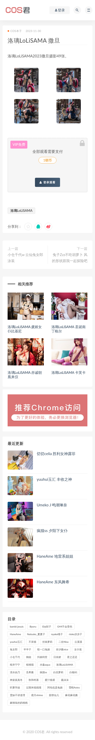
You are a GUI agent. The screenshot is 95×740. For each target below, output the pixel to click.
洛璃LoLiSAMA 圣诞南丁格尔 (68, 329)
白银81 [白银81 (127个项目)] (73, 672)
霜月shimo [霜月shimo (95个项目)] (37, 695)
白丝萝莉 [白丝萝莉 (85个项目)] (58, 672)
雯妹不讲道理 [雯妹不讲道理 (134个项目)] (17, 695)
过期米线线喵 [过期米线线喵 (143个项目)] (33, 687)
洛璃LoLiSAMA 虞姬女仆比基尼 (25, 329)
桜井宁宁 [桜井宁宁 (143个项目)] (15, 664)
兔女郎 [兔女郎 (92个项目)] (13, 649)
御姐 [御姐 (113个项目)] (28, 656)
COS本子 (15, 31)
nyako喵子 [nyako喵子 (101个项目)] (57, 634)
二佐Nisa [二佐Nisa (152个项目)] (63, 641)
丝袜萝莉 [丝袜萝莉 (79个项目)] (47, 641)
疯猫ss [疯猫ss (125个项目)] (43, 672)
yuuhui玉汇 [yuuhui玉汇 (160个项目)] (16, 641)
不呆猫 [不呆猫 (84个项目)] (32, 641)
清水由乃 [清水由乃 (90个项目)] (15, 672)
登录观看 (47, 182)
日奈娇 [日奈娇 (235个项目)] (57, 656)
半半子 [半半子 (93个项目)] (27, 649)
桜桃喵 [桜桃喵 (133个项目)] (30, 664)
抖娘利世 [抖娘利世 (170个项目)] (42, 656)
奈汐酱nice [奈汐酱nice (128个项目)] (62, 649)
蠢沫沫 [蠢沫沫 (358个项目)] (65, 679)
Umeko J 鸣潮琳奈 (52, 505)
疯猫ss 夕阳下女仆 (52, 530)
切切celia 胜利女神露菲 (56, 453)
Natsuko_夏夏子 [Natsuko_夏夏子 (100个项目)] (36, 634)
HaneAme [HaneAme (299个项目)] (15, 634)
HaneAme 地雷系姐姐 (55, 556)
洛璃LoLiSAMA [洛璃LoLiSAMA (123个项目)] (64, 664)
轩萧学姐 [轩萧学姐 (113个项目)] (15, 687)
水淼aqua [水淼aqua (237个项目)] (45, 664)
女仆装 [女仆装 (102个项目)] (78, 649)
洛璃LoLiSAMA (21, 210)
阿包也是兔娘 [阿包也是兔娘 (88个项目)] (55, 687)
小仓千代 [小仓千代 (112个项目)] (15, 656)
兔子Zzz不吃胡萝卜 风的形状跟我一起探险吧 (69, 257)
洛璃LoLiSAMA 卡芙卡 (68, 372)
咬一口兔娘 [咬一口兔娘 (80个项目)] (43, 649)
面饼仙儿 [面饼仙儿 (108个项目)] (54, 695)
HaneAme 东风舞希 (53, 582)
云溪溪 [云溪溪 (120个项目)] (78, 641)
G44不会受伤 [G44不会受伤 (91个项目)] (64, 626)
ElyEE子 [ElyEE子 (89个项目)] (46, 626)
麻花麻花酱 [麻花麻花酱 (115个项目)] (71, 695)
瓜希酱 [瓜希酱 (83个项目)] (30, 672)
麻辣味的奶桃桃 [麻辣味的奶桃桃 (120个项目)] (19, 702)
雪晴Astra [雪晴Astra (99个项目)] (74, 687)
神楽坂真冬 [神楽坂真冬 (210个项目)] (16, 679)
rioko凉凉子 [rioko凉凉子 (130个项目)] (75, 634)
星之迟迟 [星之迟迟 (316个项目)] (72, 656)
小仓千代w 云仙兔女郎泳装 (25, 257)
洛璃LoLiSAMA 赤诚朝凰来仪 (25, 374)
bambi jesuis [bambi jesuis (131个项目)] (17, 626)
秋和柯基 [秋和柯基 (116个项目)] (34, 679)
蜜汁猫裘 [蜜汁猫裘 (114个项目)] (50, 679)
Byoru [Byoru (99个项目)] (33, 626)
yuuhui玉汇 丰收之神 (54, 479)
